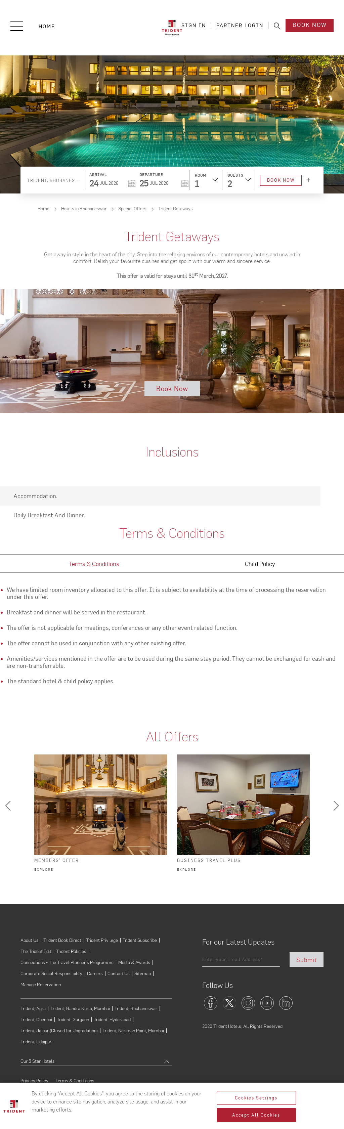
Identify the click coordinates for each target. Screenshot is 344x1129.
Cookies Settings (256, 1097)
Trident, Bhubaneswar (136, 1008)
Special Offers (132, 208)
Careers (95, 973)
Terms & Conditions (74, 1080)
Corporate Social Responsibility (51, 973)
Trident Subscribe (140, 940)
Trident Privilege (102, 940)
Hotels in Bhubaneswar (83, 208)
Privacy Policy (34, 1080)
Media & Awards (134, 962)
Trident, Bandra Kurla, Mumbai (80, 1008)
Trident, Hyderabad (112, 1019)
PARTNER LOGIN (239, 26)
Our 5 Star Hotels (37, 1061)
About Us (29, 940)
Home (47, 26)
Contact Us (119, 973)
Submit (306, 959)
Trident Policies (71, 951)
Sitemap (142, 973)
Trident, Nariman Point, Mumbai (133, 1030)
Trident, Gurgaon (73, 1019)
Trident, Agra (33, 1008)
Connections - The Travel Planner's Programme (67, 962)
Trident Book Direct (62, 940)
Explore (43, 869)
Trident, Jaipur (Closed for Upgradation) (59, 1030)
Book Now (309, 26)
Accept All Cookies (256, 1115)
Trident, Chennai (36, 1019)
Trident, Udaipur (35, 1041)
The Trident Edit (35, 951)
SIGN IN (193, 26)
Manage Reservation (40, 984)
